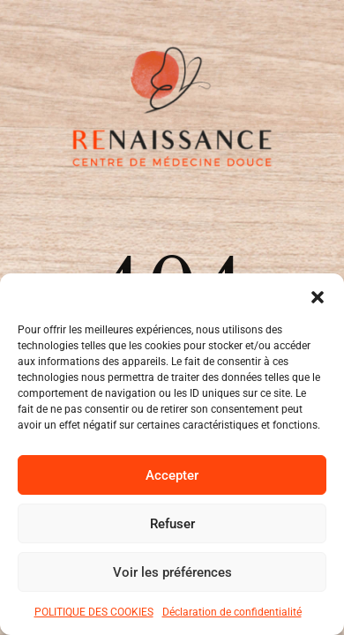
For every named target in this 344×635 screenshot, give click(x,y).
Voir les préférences (172, 572)
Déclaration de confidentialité (232, 612)
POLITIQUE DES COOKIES (93, 612)
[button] (317, 295)
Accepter (172, 475)
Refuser (172, 524)
